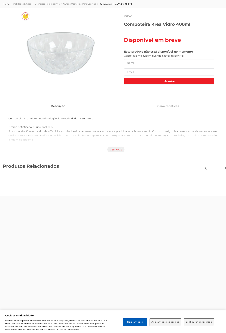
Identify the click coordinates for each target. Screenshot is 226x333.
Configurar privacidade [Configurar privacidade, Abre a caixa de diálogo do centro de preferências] (199, 322)
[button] (43, 16)
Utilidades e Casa (22, 34)
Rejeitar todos (135, 322)
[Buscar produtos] (174, 16)
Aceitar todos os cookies (165, 322)
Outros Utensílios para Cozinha (79, 34)
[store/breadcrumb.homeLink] (6, 34)
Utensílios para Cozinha (47, 34)
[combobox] (125, 16)
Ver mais (116, 180)
